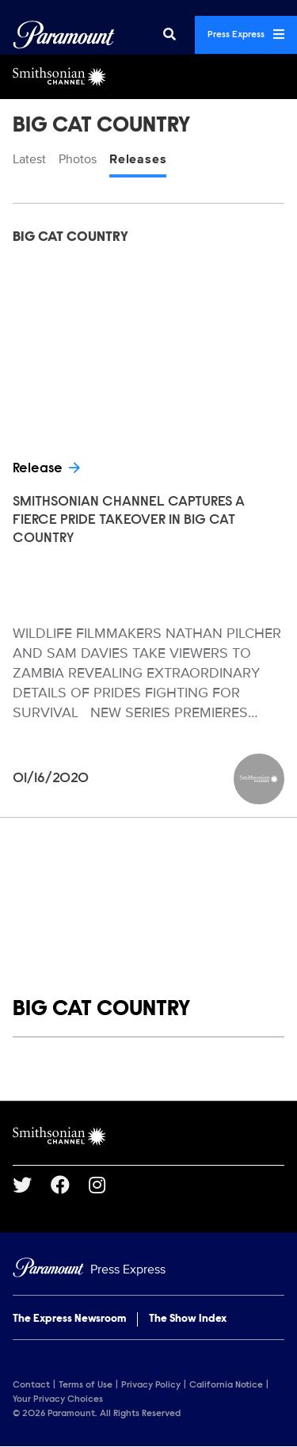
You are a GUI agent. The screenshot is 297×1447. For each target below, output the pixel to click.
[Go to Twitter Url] (32, 1184)
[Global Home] (64, 35)
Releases (137, 159)
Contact (31, 1385)
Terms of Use (85, 1385)
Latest (29, 159)
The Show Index (188, 1319)
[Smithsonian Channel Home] (148, 77)
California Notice (226, 1385)
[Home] (148, 1270)
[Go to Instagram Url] (106, 1184)
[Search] (169, 35)
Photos (78, 159)
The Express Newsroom (69, 1319)
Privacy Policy (151, 1385)
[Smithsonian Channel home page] (148, 1136)
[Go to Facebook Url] (70, 1184)
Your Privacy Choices (58, 1399)
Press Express (246, 34)
